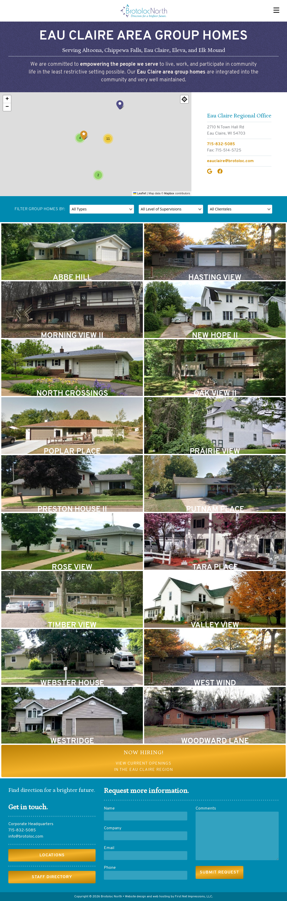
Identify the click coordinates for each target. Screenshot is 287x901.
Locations (52, 855)
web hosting (161, 896)
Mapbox (169, 193)
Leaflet (139, 193)
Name (109, 808)
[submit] (219, 872)
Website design (135, 896)
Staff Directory (52, 877)
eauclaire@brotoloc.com (230, 161)
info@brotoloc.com (25, 836)
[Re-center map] (184, 99)
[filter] (102, 209)
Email (109, 848)
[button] (84, 135)
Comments (206, 808)
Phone (110, 868)
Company (112, 828)
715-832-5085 (221, 144)
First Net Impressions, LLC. (194, 896)
